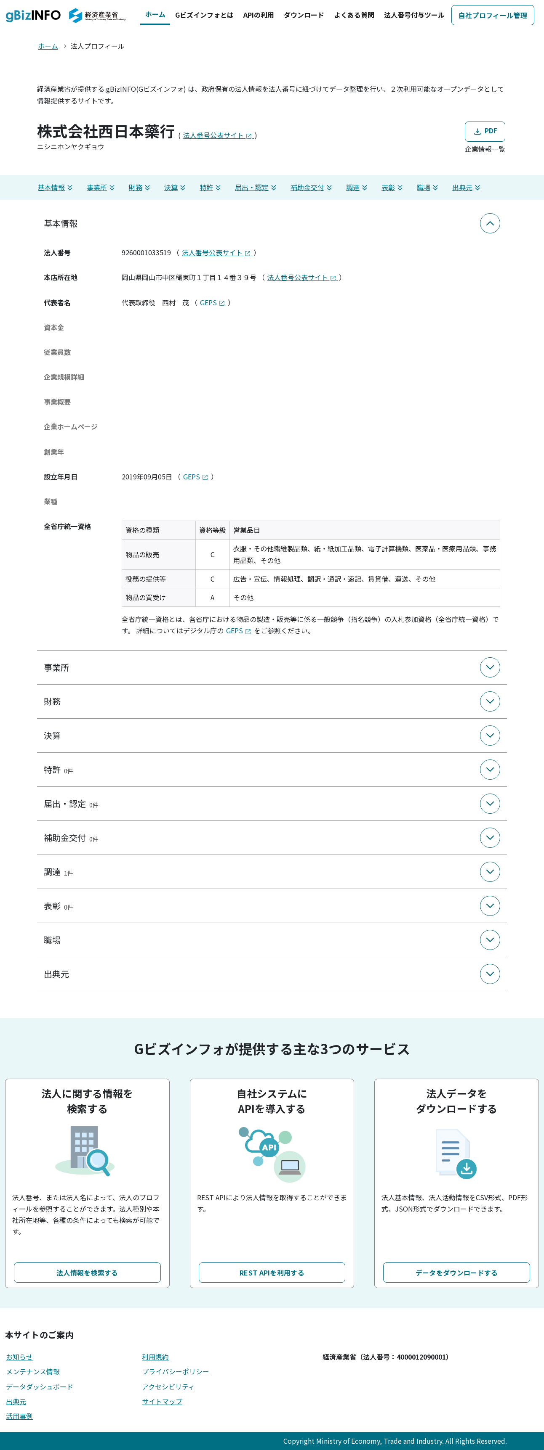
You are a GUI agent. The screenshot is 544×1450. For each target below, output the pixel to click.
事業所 (102, 187)
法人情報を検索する (87, 1272)
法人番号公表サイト (218, 135)
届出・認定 (257, 187)
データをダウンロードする (457, 1272)
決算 (176, 187)
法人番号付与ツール (414, 15)
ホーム (155, 14)
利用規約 (155, 1357)
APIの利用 (258, 15)
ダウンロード (304, 15)
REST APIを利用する (272, 1272)
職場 (428, 187)
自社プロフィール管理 (493, 15)
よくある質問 (354, 15)
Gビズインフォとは (204, 15)
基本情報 (56, 187)
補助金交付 (312, 187)
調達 (358, 187)
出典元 (467, 187)
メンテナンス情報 (33, 1371)
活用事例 (19, 1416)
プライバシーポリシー (175, 1371)
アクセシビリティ (168, 1386)
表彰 (393, 187)
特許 (211, 187)
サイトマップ (162, 1401)
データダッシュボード (39, 1386)
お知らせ (19, 1357)
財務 (140, 187)
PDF (484, 131)
